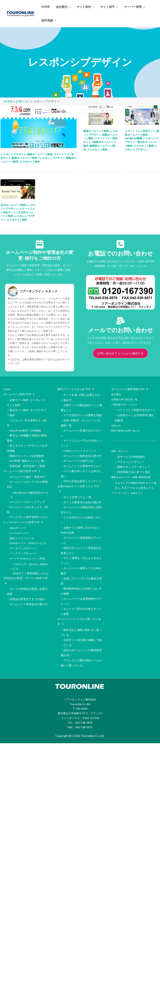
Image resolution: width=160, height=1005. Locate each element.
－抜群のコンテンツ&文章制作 (25, 449)
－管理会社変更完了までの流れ (26, 583)
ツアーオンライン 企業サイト (129, 485)
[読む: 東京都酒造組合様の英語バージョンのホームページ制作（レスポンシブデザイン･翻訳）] (18, 188)
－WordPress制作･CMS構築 (24, 426)
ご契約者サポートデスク (126, 402)
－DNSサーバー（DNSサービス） (27, 530)
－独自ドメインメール (20, 526)
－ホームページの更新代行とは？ (81, 459)
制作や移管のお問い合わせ (127, 426)
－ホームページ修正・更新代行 (26, 469)
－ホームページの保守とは (77, 454)
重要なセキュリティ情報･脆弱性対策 (133, 470)
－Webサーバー (16, 516)
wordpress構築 (133, 138)
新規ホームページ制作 (24, 157)
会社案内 (116, 393)
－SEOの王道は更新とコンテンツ (81, 472)
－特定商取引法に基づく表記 (132, 465)
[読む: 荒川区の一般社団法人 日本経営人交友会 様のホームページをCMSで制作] (142, 114)
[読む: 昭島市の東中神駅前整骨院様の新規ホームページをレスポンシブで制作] (100, 114)
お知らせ (116, 422)
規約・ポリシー (120, 446)
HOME (7, 388)
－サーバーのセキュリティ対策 (26, 544)
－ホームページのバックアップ (26, 493)
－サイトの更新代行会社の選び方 (81, 492)
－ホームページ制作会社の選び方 (81, 449)
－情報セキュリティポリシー (132, 461)
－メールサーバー (18, 521)
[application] (69, 7)
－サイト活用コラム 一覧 (76, 487)
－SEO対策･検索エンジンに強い (26, 454)
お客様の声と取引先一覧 (126, 398)
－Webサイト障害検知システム (29, 559)
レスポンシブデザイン (13, 153)
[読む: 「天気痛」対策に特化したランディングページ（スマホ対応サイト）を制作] (39, 126)
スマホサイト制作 (29, 161)
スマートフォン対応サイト (140, 130)
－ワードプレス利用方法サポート (135, 408)
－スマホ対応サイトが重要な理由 (81, 412)
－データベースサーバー (22, 535)
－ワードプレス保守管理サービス (27, 507)
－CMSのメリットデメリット (79, 445)
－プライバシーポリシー (130, 456)
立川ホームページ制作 (13, 204)
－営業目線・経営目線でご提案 (26, 459)
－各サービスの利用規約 (130, 452)
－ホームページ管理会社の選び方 (27, 588)
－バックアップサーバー (22, 540)
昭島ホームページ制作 (40, 153)
